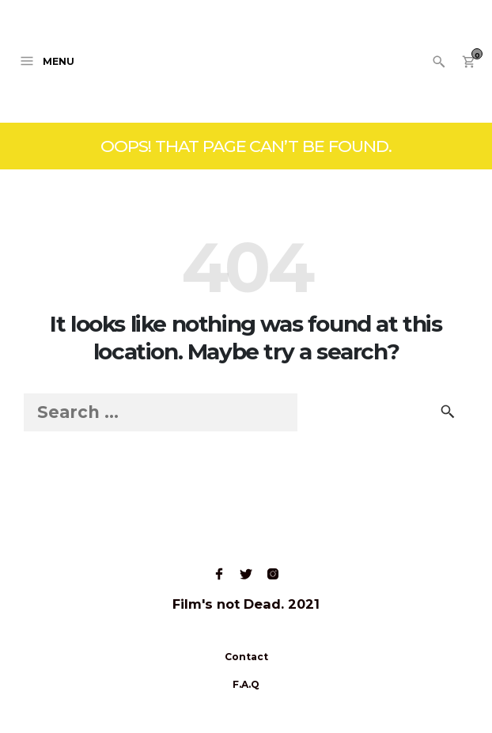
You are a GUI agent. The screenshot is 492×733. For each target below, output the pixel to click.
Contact (246, 657)
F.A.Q (246, 684)
